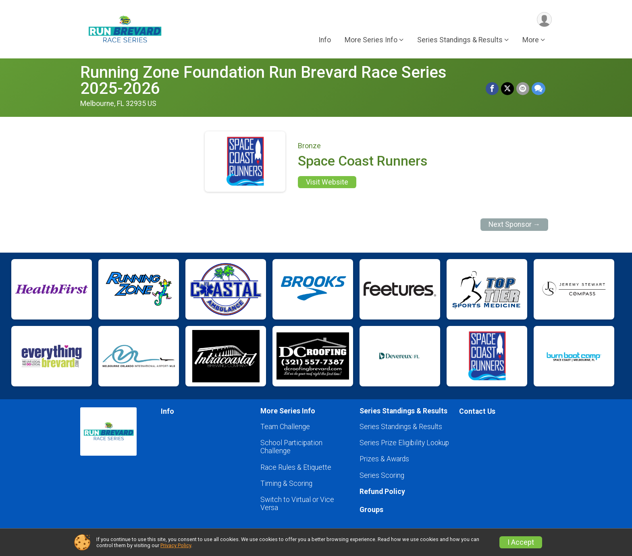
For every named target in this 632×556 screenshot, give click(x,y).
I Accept (520, 542)
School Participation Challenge (291, 447)
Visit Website (327, 182)
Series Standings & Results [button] (460, 40)
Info (324, 40)
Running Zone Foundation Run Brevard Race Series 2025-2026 (263, 80)
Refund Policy (382, 492)
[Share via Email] (522, 88)
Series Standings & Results (401, 427)
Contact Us (477, 411)
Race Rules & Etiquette (295, 467)
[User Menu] (544, 19)
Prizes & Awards (384, 459)
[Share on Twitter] (507, 88)
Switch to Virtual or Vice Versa (297, 504)
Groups (371, 510)
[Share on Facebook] (492, 88)
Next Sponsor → (515, 224)
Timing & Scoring (286, 483)
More (530, 40)
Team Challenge (285, 427)
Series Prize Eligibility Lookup (404, 443)
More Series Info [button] (371, 40)
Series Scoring (382, 475)
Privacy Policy (175, 545)
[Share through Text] (538, 88)
